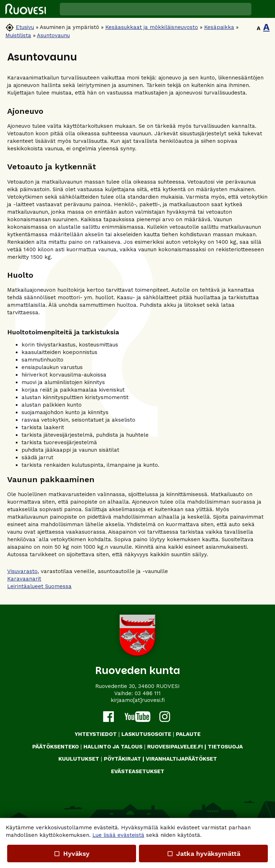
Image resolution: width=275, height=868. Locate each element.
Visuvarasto (22, 571)
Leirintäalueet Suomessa (39, 586)
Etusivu (25, 27)
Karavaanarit (24, 579)
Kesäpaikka (219, 27)
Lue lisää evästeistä (118, 835)
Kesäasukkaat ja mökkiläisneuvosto (151, 27)
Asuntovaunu (53, 35)
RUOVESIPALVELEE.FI (175, 746)
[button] (263, 9)
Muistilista (18, 35)
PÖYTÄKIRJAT (122, 759)
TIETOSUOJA (225, 746)
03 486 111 (148, 693)
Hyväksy (72, 853)
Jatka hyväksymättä (203, 853)
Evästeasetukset (137, 771)
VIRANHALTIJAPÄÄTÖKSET (181, 759)
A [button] (258, 28)
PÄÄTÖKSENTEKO (55, 746)
